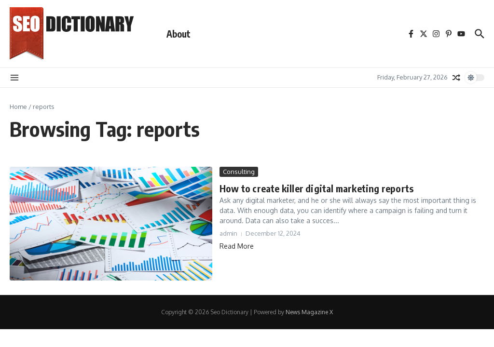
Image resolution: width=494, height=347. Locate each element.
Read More (237, 246)
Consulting (239, 171)
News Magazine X (309, 312)
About (178, 34)
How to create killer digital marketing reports (316, 188)
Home (18, 106)
